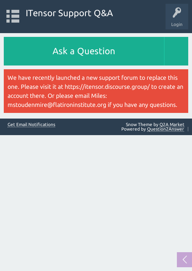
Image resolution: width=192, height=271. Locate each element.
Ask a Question (84, 51)
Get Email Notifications (31, 124)
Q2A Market (171, 124)
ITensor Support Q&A (69, 13)
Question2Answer (165, 128)
